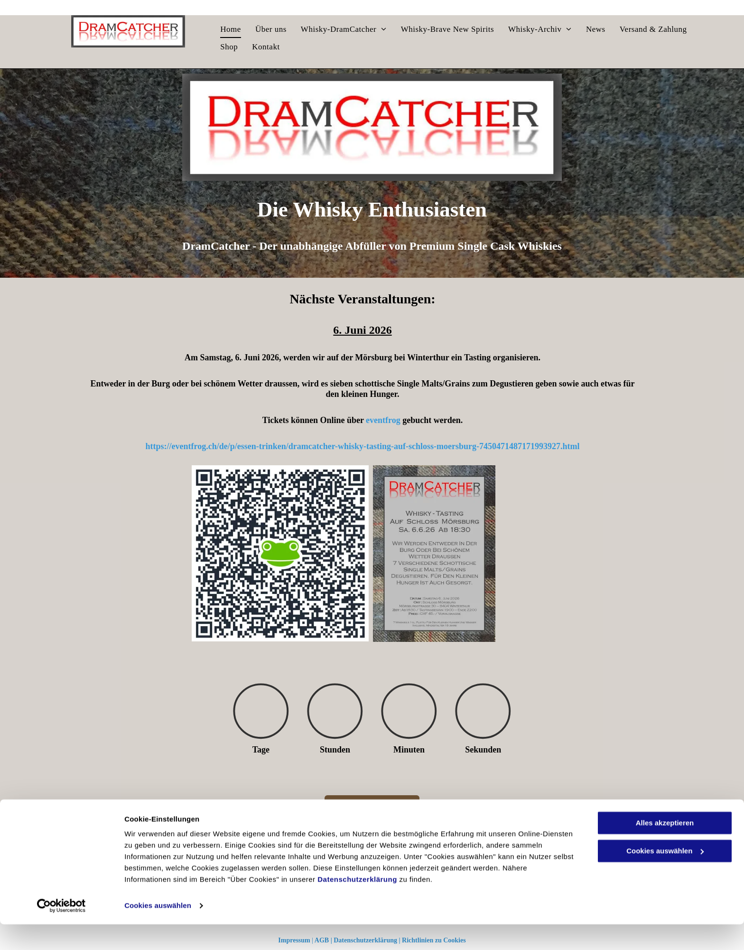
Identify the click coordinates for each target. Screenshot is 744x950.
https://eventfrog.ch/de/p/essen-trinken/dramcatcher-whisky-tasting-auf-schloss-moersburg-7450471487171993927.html (363, 446)
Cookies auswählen (157, 931)
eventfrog (383, 420)
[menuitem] (230, 29)
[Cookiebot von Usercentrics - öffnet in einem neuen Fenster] (61, 931)
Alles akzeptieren (665, 849)
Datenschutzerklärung (357, 905)
